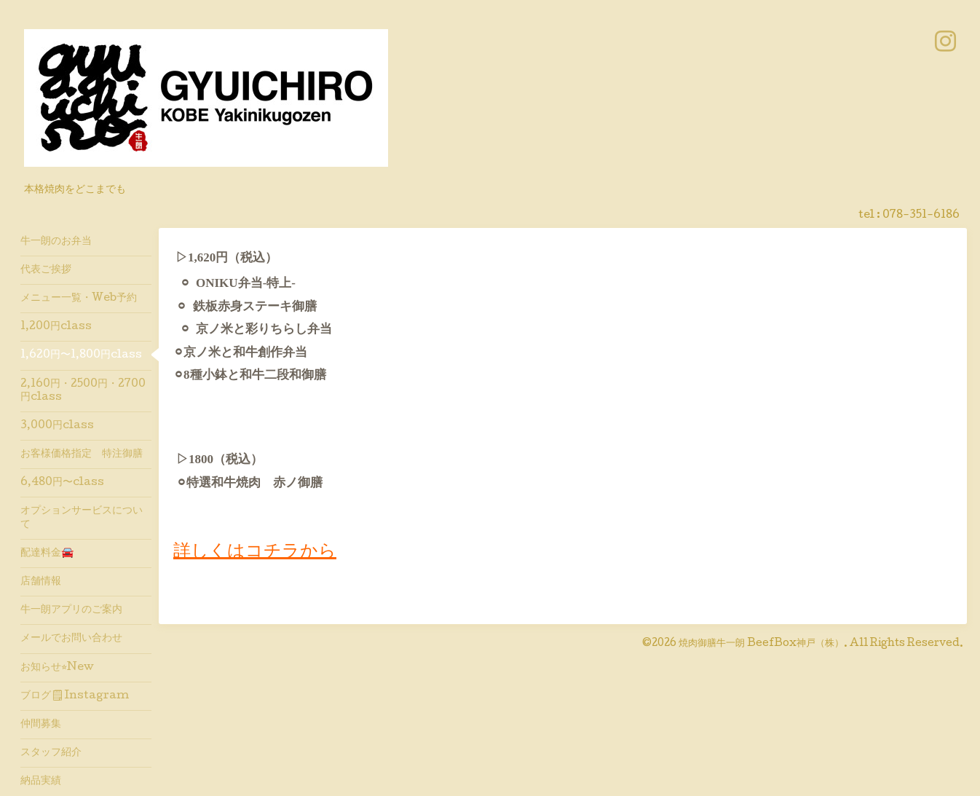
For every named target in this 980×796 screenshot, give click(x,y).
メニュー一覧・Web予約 (78, 298)
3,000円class (57, 426)
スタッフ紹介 (51, 753)
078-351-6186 (921, 215)
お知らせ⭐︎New (57, 668)
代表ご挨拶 (45, 270)
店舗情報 (40, 582)
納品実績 (40, 781)
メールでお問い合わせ (71, 639)
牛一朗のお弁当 (56, 242)
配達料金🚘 (47, 553)
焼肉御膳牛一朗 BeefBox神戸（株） (761, 644)
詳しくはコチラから (254, 552)
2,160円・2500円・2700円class (83, 391)
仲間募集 (40, 724)
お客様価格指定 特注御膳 (81, 454)
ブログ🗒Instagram (74, 696)
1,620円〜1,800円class (81, 355)
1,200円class (56, 327)
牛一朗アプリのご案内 (71, 610)
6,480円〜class (62, 483)
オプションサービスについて (81, 517)
